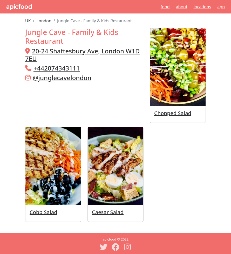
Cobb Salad (43, 212)
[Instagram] (127, 247)
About (181, 7)
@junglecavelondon (62, 77)
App (221, 7)
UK (28, 21)
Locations (202, 7)
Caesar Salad (108, 212)
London (44, 21)
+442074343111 (56, 68)
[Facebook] (115, 247)
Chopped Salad (172, 113)
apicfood (19, 6)
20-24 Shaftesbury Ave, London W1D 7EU (82, 55)
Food (165, 7)
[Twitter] (103, 247)
